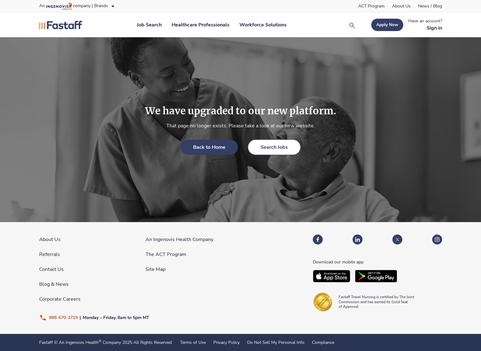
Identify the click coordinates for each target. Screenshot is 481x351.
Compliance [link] (323, 342)
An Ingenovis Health (79, 342)
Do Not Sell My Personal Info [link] (275, 342)
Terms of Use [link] (193, 342)
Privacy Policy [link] (226, 342)
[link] (371, 6)
